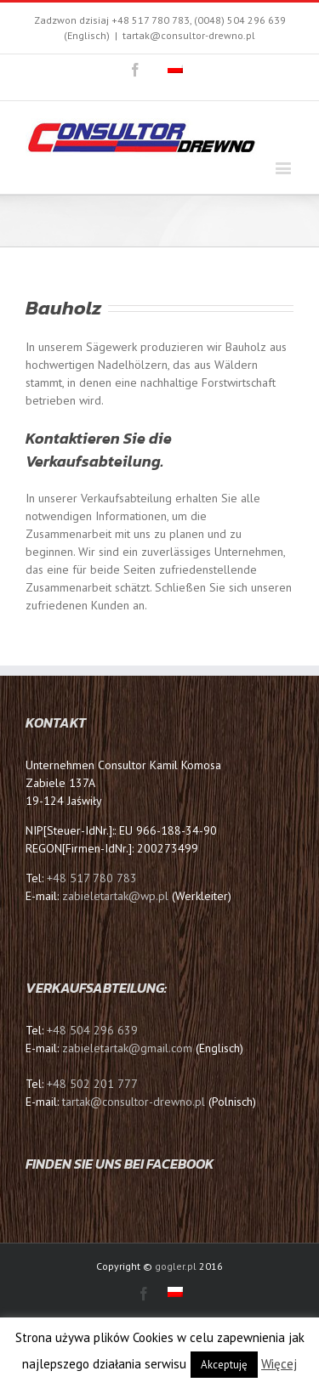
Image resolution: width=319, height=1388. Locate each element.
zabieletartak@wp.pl (117, 896)
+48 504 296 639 (92, 1030)
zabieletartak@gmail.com (127, 1048)
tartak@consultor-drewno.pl (188, 35)
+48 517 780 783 (92, 878)
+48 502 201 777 (92, 1083)
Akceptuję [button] (224, 1364)
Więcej (279, 1364)
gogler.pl (176, 1266)
